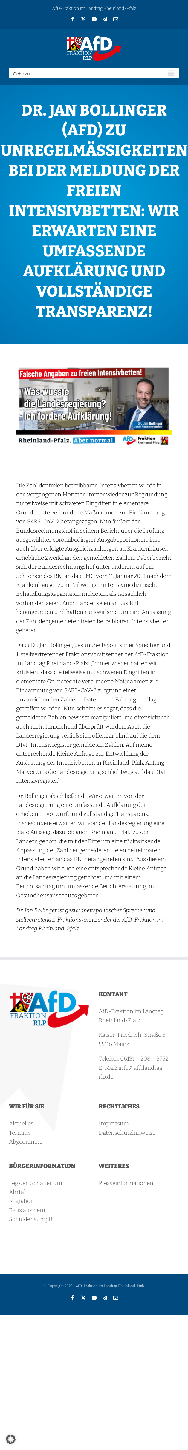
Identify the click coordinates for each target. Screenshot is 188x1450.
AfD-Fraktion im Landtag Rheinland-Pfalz (94, 8)
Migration (21, 1201)
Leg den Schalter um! (36, 1183)
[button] (11, 1439)
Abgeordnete (25, 1141)
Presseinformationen (126, 1183)
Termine (20, 1132)
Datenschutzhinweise (127, 1132)
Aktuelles (21, 1123)
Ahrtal (17, 1192)
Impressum (114, 1123)
